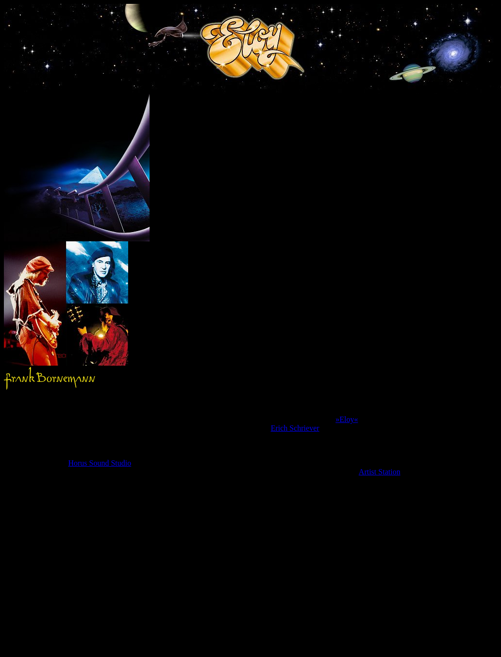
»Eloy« (346, 419)
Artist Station (380, 472)
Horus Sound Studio (99, 463)
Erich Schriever (295, 428)
